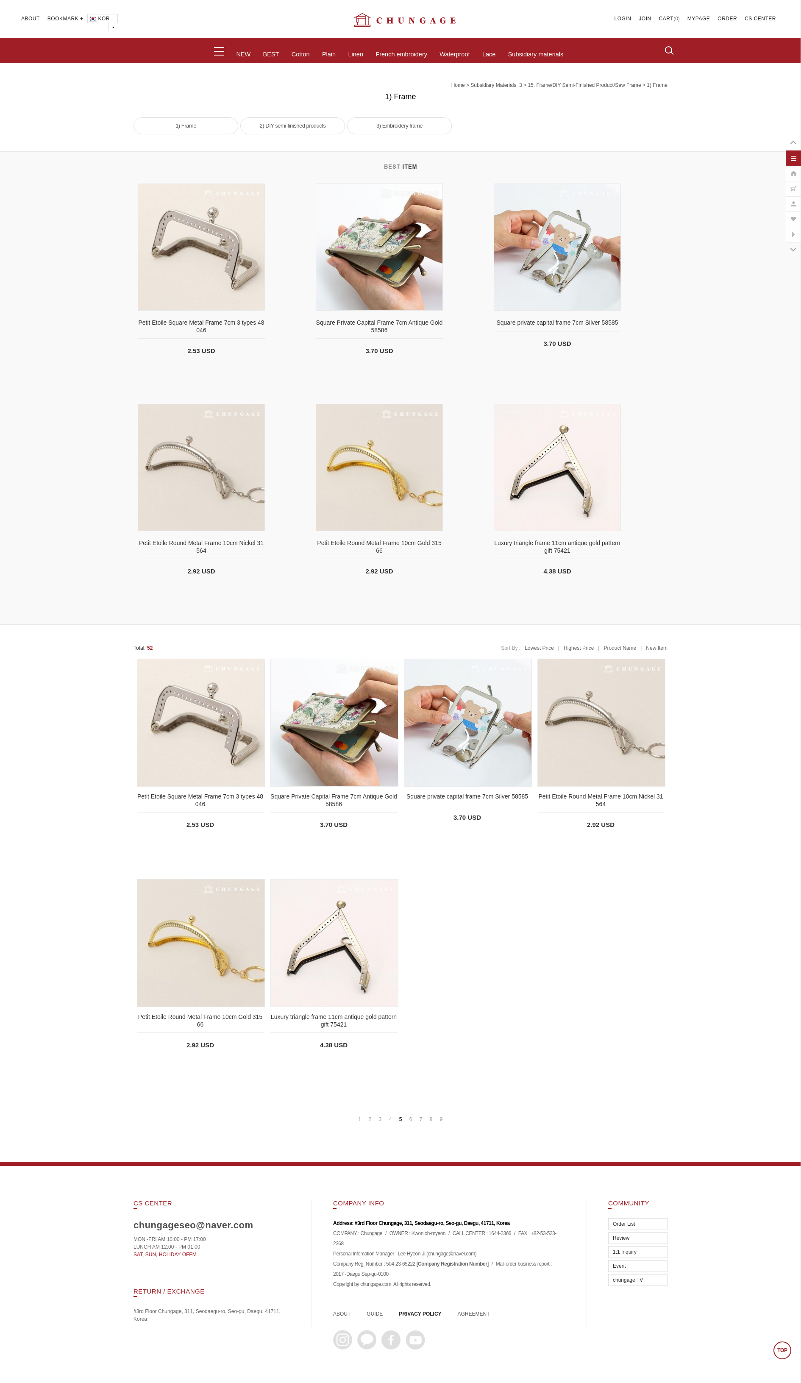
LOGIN (623, 19)
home (458, 85)
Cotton (301, 54)
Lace (488, 54)
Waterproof (454, 54)
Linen (355, 54)
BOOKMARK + (65, 19)
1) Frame (657, 85)
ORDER (727, 19)
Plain (329, 54)
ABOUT (30, 19)
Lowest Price (539, 648)
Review (621, 1238)
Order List (624, 1224)
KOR (99, 19)
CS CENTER (760, 19)
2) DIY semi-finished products (293, 125)
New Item (657, 648)
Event (619, 1266)
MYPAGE (698, 19)
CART (666, 19)
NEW (243, 54)
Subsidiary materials (536, 54)
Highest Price (579, 648)
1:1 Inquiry (625, 1252)
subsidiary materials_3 (496, 85)
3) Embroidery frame (399, 125)
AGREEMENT (474, 1314)
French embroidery (401, 54)
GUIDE (375, 1314)
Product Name (620, 648)
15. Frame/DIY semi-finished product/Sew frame (584, 85)
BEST (271, 54)
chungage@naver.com (451, 1254)
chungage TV (628, 1280)
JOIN (645, 19)
